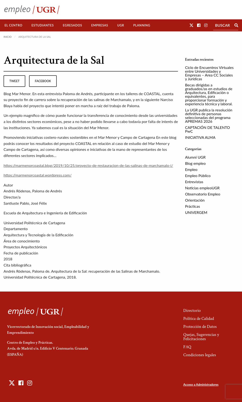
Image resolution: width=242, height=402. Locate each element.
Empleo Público (198, 175)
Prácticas (192, 206)
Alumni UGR (195, 157)
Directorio (192, 310)
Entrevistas (194, 181)
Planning (141, 25)
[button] (191, 25)
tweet (14, 81)
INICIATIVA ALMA (200, 137)
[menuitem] (13, 25)
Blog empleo (195, 163)
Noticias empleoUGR (202, 188)
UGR (120, 25)
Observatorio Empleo (202, 194)
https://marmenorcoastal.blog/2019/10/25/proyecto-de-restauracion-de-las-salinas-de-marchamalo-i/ (88, 165)
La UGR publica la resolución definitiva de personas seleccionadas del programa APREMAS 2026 (208, 115)
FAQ (187, 347)
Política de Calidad (198, 318)
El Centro (13, 25)
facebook (43, 81)
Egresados (72, 25)
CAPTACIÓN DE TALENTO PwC (207, 129)
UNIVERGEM (196, 212)
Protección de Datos (199, 326)
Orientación (195, 200)
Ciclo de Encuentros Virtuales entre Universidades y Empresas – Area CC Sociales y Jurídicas (209, 73)
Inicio (8, 36)
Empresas (99, 25)
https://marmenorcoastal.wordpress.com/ (38, 175)
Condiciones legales (199, 355)
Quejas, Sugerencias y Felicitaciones (201, 337)
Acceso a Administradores (200, 384)
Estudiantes (42, 25)
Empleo (191, 169)
